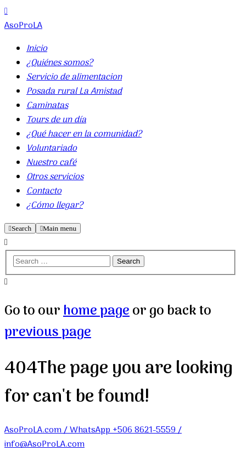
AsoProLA (23, 26)
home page (96, 311)
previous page (47, 332)
